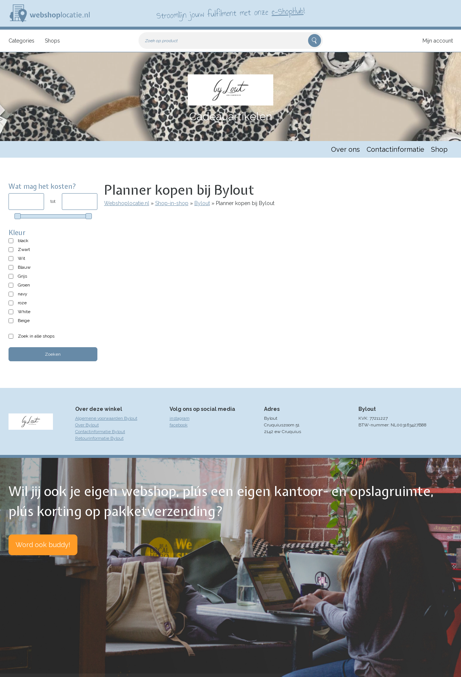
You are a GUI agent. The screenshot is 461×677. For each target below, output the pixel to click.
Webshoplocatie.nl (126, 203)
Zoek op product (161, 40)
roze (22, 302)
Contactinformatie (395, 149)
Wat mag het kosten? (42, 186)
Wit (21, 258)
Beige (24, 320)
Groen (24, 285)
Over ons (345, 149)
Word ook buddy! (43, 545)
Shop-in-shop (171, 203)
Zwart (24, 249)
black (23, 240)
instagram (180, 418)
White (24, 311)
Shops (52, 41)
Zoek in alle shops (36, 336)
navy (22, 293)
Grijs (22, 276)
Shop (439, 149)
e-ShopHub (287, 11)
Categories (21, 41)
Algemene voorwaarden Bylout (106, 418)
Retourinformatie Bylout (99, 438)
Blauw (24, 267)
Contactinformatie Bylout (100, 431)
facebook (179, 425)
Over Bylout (87, 425)
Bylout (202, 203)
